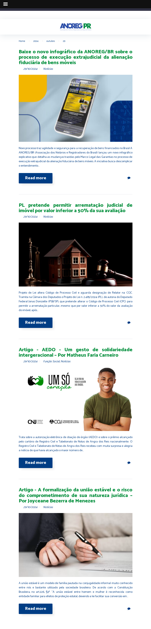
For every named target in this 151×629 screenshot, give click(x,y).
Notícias (48, 69)
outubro (50, 41)
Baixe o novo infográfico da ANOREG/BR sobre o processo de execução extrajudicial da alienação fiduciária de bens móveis (75, 57)
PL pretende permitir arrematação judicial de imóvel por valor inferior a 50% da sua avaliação (75, 208)
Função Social (51, 361)
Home (22, 41)
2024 (35, 41)
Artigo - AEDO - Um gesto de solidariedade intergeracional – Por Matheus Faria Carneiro (75, 352)
